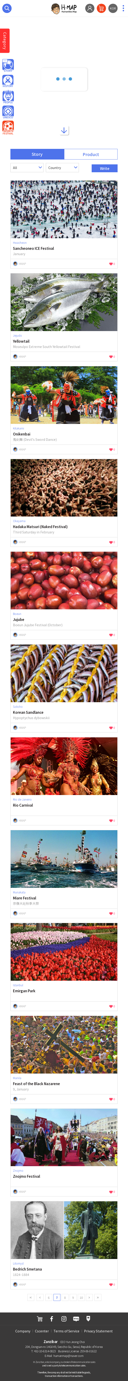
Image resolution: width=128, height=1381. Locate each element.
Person (8, 97)
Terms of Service (66, 1331)
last (97, 1297)
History (8, 81)
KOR (113, 8)
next (89, 1297)
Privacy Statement (98, 1331)
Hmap (8, 66)
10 (81, 1297)
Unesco (8, 112)
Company (22, 1331)
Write (104, 168)
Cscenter (42, 1331)
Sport (8, 128)
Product (91, 154)
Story (37, 154)
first (30, 1297)
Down (64, 131)
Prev (40, 1297)
